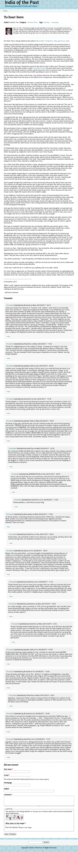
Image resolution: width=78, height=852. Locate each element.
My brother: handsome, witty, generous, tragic (52, 41)
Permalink (10, 305)
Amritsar (47, 22)
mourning (54, 22)
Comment (8, 795)
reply (8, 336)
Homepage (8, 783)
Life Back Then (32, 22)
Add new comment (11, 292)
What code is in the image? (15, 823)
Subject (6, 789)
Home (5, 11)
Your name (8, 769)
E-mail (7, 775)
